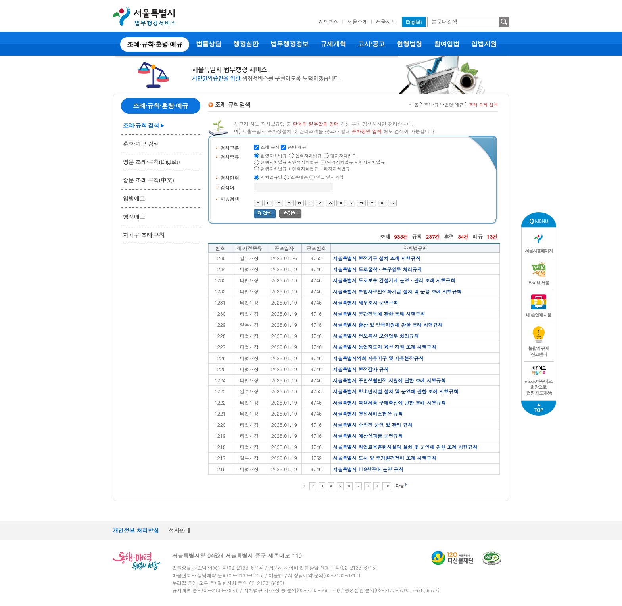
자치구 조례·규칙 (144, 235)
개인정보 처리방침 (136, 530)
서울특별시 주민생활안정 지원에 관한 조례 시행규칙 (389, 380)
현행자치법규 (274, 156)
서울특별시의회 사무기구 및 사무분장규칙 (378, 358)
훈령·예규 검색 (141, 144)
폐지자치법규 (343, 156)
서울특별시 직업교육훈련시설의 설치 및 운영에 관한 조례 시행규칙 (405, 446)
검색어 (227, 187)
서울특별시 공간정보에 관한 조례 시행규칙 (379, 313)
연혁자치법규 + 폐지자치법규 (356, 162)
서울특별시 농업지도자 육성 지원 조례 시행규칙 (384, 346)
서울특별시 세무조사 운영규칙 (365, 302)
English (414, 21)
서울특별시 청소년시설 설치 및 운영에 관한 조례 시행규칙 (395, 391)
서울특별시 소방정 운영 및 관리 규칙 (372, 424)
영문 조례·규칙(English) (151, 162)
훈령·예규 (297, 147)
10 (387, 486)
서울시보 (386, 21)
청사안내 (180, 530)
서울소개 (357, 21)
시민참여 (329, 21)
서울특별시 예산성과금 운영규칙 (368, 435)
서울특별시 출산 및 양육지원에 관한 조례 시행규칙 (387, 324)
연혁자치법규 (309, 156)
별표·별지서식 (330, 177)
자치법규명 (271, 177)
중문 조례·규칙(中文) (148, 180)
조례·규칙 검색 (141, 125)
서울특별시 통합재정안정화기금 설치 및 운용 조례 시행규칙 (397, 291)
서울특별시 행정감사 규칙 (360, 369)
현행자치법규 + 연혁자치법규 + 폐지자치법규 (305, 169)
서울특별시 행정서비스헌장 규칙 (368, 413)
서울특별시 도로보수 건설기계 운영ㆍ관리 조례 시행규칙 (394, 280)
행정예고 (134, 217)
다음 (399, 486)
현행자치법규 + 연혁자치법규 (290, 162)
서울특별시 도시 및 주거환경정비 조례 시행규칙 (384, 457)
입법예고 (134, 198)
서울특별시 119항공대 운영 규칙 (368, 469)
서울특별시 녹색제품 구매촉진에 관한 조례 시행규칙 (389, 402)
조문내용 (299, 177)
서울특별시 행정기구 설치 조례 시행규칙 (376, 258)
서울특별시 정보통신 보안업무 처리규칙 (376, 335)
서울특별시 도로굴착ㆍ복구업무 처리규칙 (377, 269)
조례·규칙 (270, 147)
